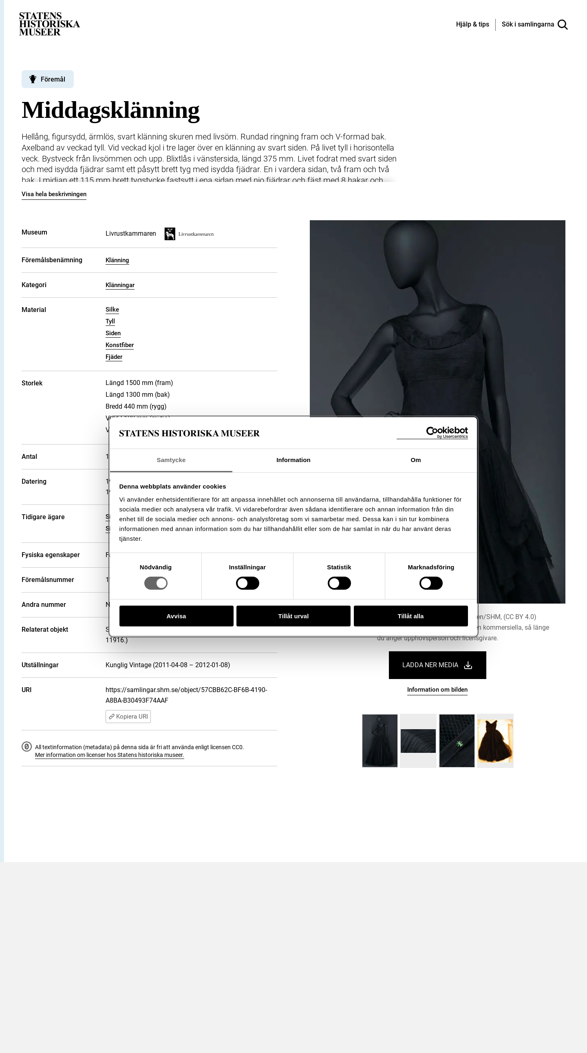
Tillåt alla (411, 616)
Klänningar (120, 285)
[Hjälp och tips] (472, 25)
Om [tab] (415, 459)
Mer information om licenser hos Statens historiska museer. (109, 755)
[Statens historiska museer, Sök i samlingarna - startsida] (49, 23)
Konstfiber (120, 345)
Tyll (110, 321)
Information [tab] (293, 459)
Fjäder (114, 357)
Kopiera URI (128, 716)
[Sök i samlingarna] (535, 25)
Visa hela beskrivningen (54, 194)
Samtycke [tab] (171, 459)
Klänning (117, 260)
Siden (113, 333)
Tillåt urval (293, 616)
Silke (112, 309)
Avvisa (176, 616)
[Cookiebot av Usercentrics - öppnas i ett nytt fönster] (432, 433)
